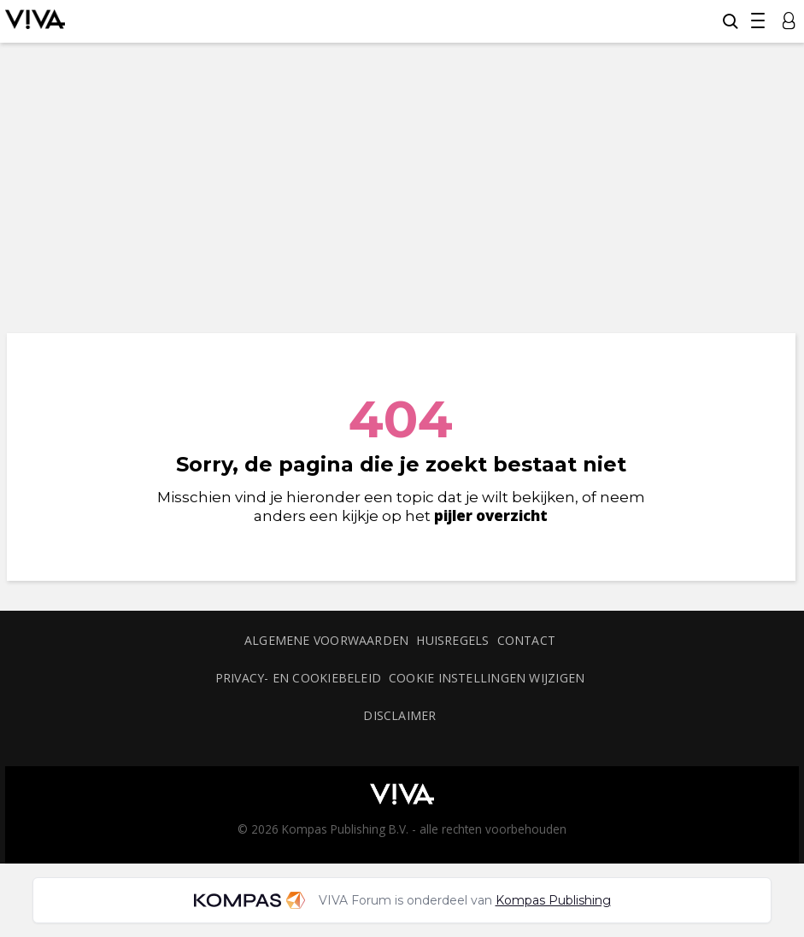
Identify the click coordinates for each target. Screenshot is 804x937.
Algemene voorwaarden (326, 640)
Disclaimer (399, 715)
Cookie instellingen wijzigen (486, 678)
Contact (526, 640)
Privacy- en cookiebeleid (298, 678)
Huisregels (452, 640)
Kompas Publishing (553, 900)
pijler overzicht (491, 515)
